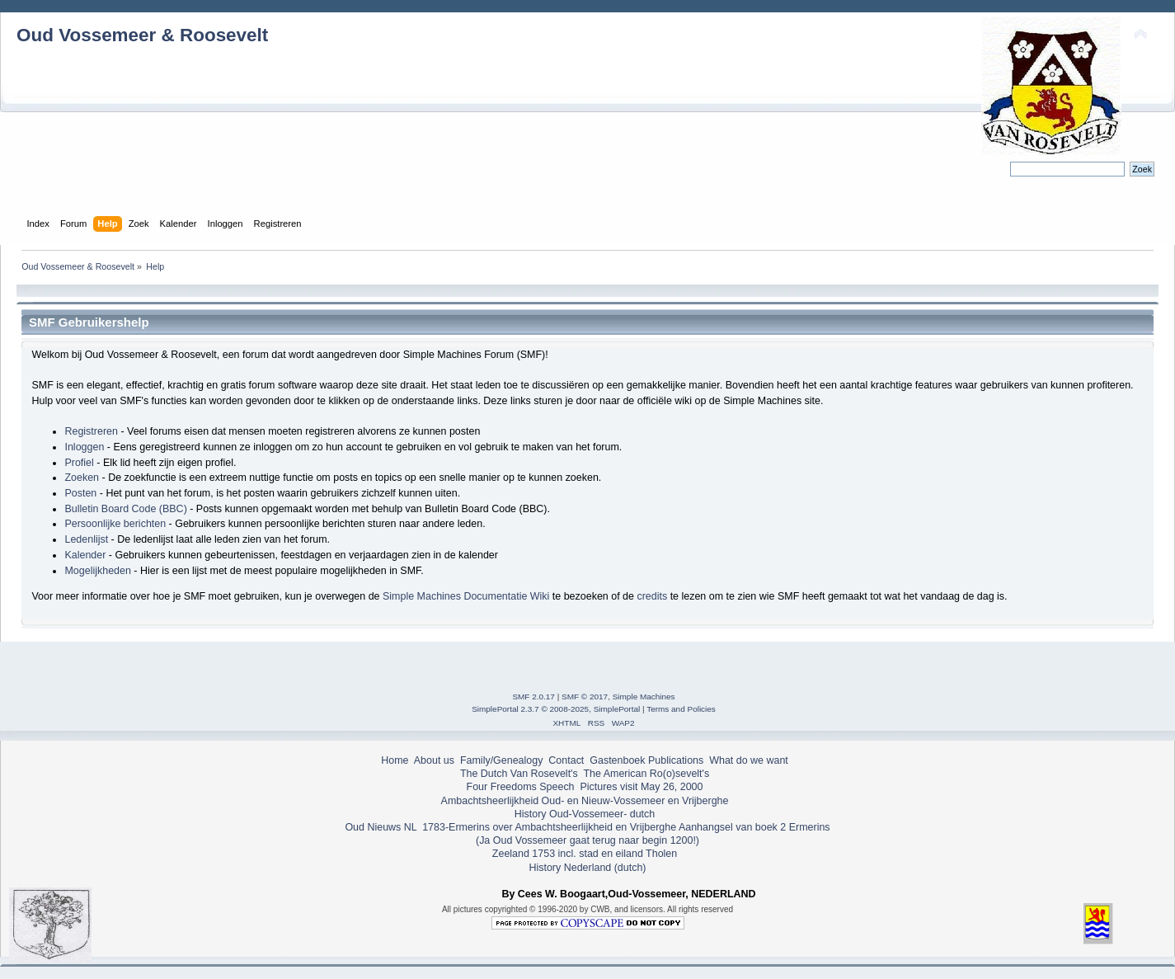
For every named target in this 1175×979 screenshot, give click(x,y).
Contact (566, 760)
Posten (80, 493)
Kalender (85, 555)
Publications (675, 760)
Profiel (78, 462)
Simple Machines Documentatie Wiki (466, 596)
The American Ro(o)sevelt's (646, 773)
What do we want (748, 760)
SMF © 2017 (585, 696)
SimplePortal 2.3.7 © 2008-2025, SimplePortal (556, 708)
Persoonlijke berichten (115, 524)
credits (652, 596)
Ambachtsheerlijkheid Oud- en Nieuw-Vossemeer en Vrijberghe (585, 801)
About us (434, 760)
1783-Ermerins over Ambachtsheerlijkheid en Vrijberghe (548, 827)
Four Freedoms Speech (521, 787)
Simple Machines (644, 696)
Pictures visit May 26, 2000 (641, 787)
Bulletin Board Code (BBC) (125, 509)
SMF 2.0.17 (533, 696)
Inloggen (84, 447)
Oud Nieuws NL (380, 827)
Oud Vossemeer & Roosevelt (142, 35)
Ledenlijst (86, 539)
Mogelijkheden (97, 571)
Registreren (90, 431)
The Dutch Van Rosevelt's (519, 773)
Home (394, 760)
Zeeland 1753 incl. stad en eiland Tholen (584, 853)
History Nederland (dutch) (587, 867)
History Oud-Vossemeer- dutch (585, 814)
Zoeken (81, 477)
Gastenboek (617, 760)
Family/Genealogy (501, 760)
